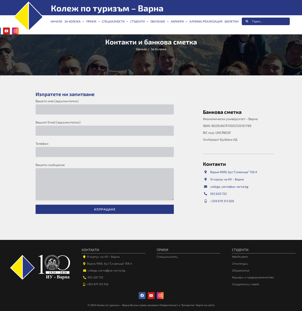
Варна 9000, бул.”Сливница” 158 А (233, 172)
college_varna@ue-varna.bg (229, 187)
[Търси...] (266, 21)
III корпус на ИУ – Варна (227, 179)
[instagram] (160, 295)
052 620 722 (218, 194)
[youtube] (6, 30)
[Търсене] (247, 21)
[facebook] (142, 295)
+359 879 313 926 (222, 201)
